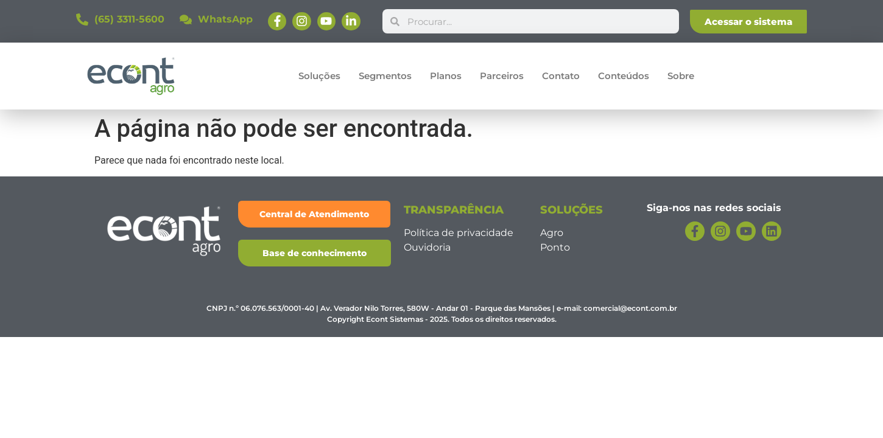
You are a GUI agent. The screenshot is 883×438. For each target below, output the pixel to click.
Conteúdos (623, 76)
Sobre (680, 76)
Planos (446, 76)
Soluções (319, 76)
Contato (561, 76)
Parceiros (502, 76)
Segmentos (385, 76)
